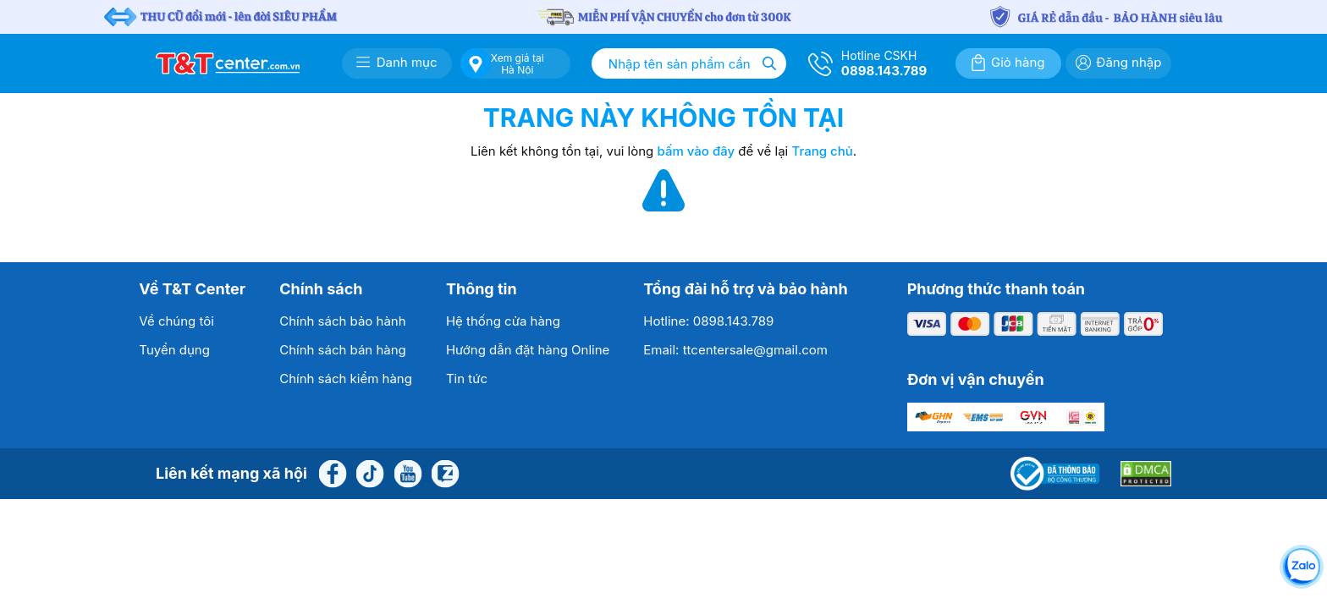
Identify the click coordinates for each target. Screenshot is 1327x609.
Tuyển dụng (174, 350)
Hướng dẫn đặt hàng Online (527, 350)
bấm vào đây (696, 151)
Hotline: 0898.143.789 (708, 321)
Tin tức (466, 378)
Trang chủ (821, 151)
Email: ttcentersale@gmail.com (735, 350)
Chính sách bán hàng (342, 350)
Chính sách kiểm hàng (345, 378)
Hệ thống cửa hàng (503, 321)
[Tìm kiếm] (769, 63)
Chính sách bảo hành (342, 321)
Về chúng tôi (176, 321)
